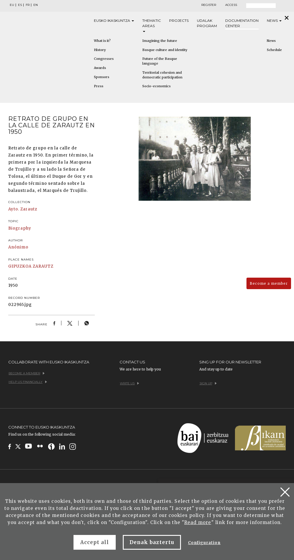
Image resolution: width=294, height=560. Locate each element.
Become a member (269, 283)
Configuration (204, 542)
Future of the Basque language (159, 61)
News (274, 20)
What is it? (102, 41)
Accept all (94, 542)
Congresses (104, 59)
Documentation (242, 23)
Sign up (208, 383)
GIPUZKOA (20, 266)
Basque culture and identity (164, 50)
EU (12, 5)
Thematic (151, 25)
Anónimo (18, 247)
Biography (19, 228)
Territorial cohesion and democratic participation (162, 74)
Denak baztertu (152, 542)
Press (98, 86)
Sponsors (101, 77)
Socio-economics (156, 86)
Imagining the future (159, 41)
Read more (197, 522)
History (100, 50)
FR (28, 5)
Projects (179, 20)
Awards (100, 68)
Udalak (207, 23)
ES (20, 5)
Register (208, 5)
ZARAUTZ (43, 266)
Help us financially (28, 382)
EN (35, 5)
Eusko (114, 20)
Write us (129, 383)
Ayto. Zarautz (22, 209)
